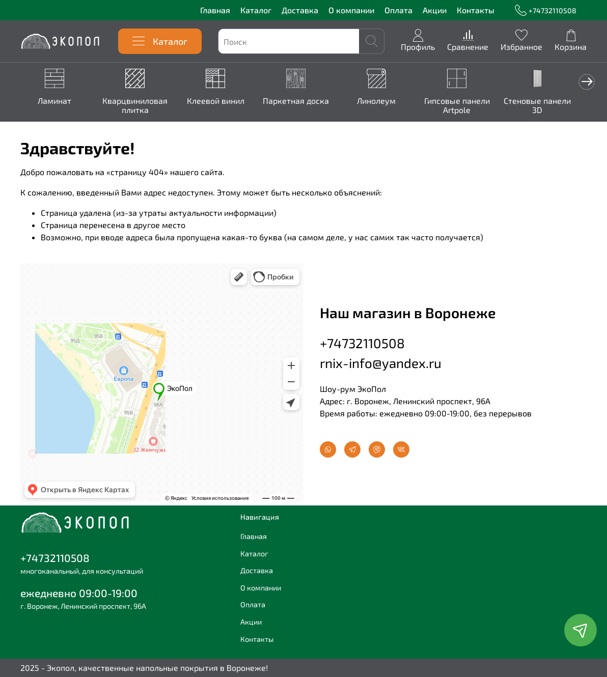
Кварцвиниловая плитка (138, 105)
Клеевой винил (221, 101)
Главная (215, 10)
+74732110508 (545, 10)
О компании (351, 10)
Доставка (300, 10)
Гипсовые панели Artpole (469, 105)
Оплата (398, 10)
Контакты (475, 10)
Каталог (255, 10)
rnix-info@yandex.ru (381, 362)
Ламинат (55, 101)
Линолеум (386, 101)
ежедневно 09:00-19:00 (78, 592)
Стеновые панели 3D (551, 105)
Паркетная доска (303, 101)
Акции (435, 10)
